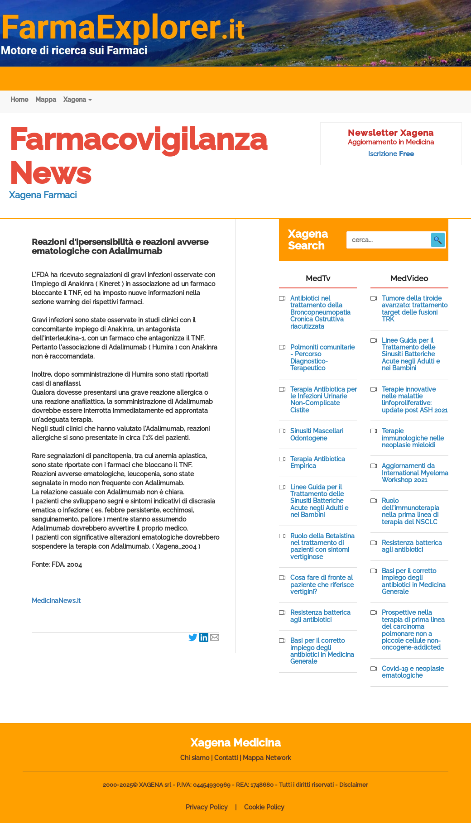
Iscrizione (391, 154)
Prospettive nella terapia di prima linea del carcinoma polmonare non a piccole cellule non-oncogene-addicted (413, 630)
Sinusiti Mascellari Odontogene (316, 434)
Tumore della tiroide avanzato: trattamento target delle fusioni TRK (414, 309)
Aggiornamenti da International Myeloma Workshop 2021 (415, 473)
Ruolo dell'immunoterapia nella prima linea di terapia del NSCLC (410, 511)
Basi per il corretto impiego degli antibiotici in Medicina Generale (322, 651)
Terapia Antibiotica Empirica (317, 462)
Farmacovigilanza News (138, 156)
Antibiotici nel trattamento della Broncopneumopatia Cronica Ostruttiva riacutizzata (320, 312)
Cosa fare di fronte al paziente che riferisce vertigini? (322, 584)
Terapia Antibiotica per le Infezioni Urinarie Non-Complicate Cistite (323, 400)
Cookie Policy (264, 807)
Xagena (77, 99)
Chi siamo (194, 757)
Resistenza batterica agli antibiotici (320, 616)
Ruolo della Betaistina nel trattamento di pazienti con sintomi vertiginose (322, 546)
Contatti (226, 757)
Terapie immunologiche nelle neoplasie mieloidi (413, 438)
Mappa (45, 99)
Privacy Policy (207, 807)
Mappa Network (267, 757)
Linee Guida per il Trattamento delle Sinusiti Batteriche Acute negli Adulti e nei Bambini (319, 501)
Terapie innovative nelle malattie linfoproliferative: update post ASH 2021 (414, 400)
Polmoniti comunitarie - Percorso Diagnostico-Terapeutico (322, 358)
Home (19, 99)
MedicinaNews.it (56, 600)
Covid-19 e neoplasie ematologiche (413, 672)
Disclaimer (353, 784)
